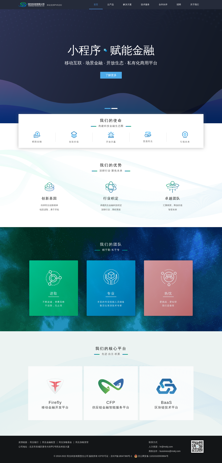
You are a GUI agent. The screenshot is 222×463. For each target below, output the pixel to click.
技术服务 (145, 4)
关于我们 (194, 4)
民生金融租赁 (48, 442)
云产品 (110, 4)
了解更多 (111, 75)
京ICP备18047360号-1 (121, 456)
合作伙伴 (163, 4)
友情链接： (23, 442)
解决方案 (127, 4)
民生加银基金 (65, 442)
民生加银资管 (82, 442)
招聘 (179, 4)
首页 (96, 4)
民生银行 (34, 442)
